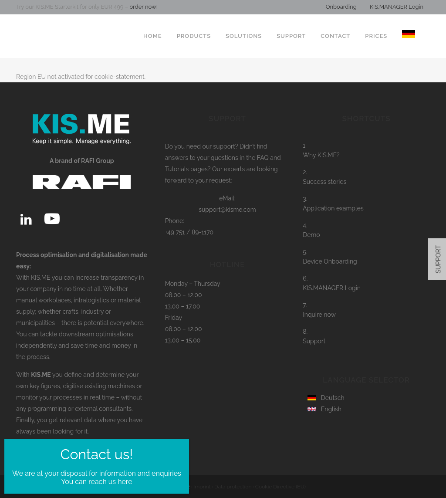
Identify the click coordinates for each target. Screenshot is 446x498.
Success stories (324, 181)
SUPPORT (438, 259)
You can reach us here (96, 297)
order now (142, 6)
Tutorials (177, 169)
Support (314, 341)
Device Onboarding (330, 261)
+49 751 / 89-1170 (189, 232)
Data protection (232, 487)
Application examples (333, 208)
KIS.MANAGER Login (396, 6)
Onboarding (341, 6)
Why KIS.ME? (321, 155)
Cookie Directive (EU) (280, 487)
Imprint (201, 487)
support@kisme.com (227, 209)
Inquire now (319, 314)
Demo (311, 234)
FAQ (263, 157)
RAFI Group (161, 487)
